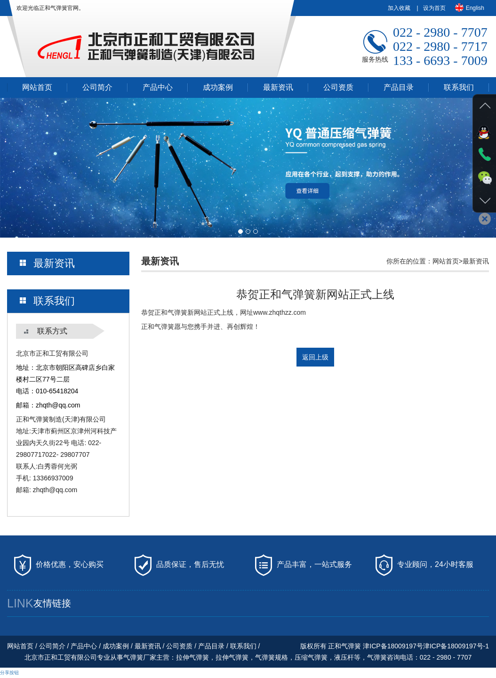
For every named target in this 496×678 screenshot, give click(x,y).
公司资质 (338, 87)
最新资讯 (278, 87)
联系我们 (459, 87)
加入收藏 (399, 8)
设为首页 (434, 8)
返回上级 (315, 357)
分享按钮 (9, 672)
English (469, 7)
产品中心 (158, 87)
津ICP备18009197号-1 (456, 646)
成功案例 (218, 87)
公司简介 (97, 87)
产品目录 (399, 87)
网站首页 (37, 87)
